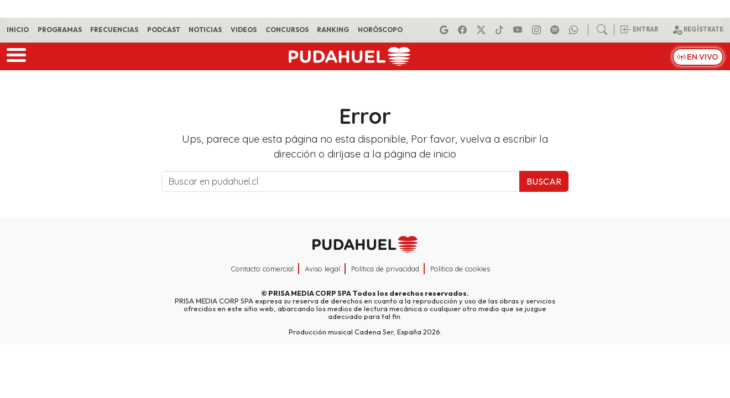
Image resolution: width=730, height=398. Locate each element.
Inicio (18, 29)
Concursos (287, 29)
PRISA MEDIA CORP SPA (309, 293)
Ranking (333, 29)
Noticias (205, 29)
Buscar (543, 181)
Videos (244, 29)
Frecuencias (114, 29)
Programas (60, 29)
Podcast (163, 29)
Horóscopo (380, 29)
